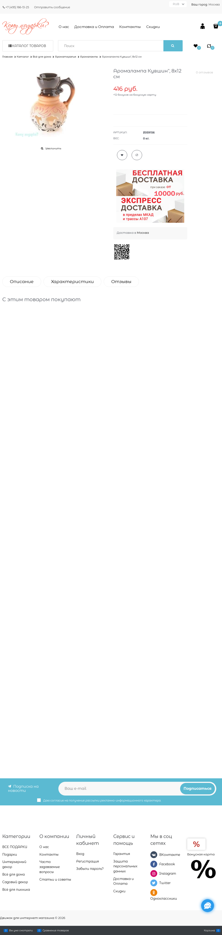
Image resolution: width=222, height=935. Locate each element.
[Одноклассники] (153, 892)
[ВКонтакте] (153, 854)
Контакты (130, 27)
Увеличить (53, 148)
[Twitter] (153, 882)
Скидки (153, 27)
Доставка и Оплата (94, 27)
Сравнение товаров (56, 930)
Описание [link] (22, 281)
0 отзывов (204, 72)
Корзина (209, 930)
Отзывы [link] (121, 281)
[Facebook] (153, 864)
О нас (64, 27)
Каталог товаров (29, 46)
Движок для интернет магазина (27, 918)
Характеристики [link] (72, 281)
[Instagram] (153, 873)
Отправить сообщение (52, 7)
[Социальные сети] (207, 905)
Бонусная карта (201, 854)
